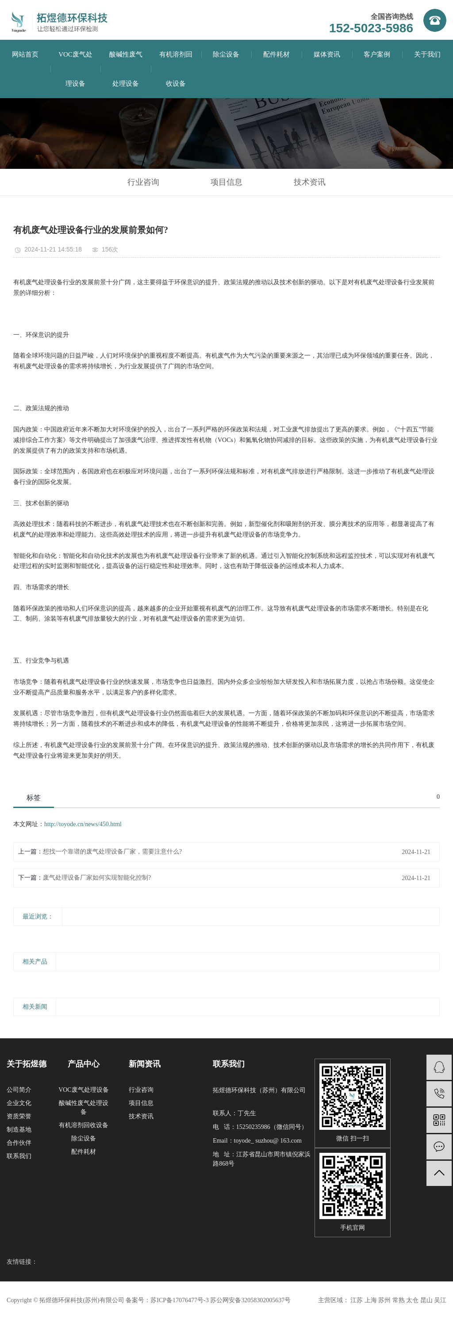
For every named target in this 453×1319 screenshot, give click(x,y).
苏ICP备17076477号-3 (179, 1300)
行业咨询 (143, 182)
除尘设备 (226, 54)
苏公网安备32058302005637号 (250, 1300)
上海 (371, 1300)
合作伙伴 (19, 1143)
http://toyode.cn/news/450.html (83, 824)
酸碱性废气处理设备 (125, 69)
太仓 (412, 1300)
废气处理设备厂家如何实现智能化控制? (97, 877)
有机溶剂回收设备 (83, 1125)
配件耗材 (276, 54)
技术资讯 (310, 182)
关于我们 (427, 54)
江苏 (356, 1300)
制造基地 (19, 1129)
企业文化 (19, 1103)
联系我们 (19, 1156)
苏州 (384, 1300)
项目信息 (226, 182)
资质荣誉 (19, 1116)
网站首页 (25, 54)
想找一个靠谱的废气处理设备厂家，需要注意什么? (112, 851)
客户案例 (377, 54)
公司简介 (19, 1089)
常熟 (398, 1300)
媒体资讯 (327, 54)
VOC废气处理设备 (83, 1089)
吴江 (440, 1300)
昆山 (426, 1300)
